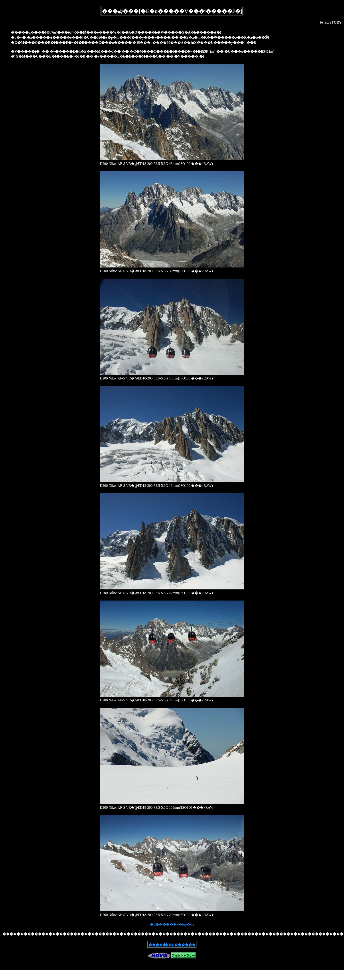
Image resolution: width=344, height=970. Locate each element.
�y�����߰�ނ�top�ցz (172, 924)
